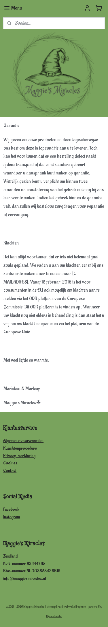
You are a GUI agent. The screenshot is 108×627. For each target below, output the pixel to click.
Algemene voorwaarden (23, 441)
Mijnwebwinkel (54, 616)
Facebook (11, 509)
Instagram (11, 517)
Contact (9, 470)
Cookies (10, 463)
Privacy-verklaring (19, 456)
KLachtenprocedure (20, 448)
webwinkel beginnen (75, 607)
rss (60, 607)
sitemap (51, 607)
